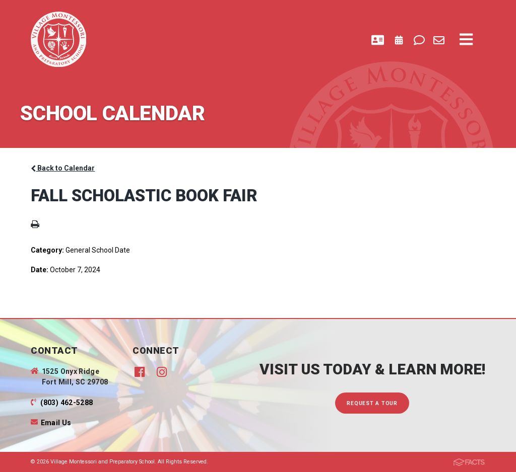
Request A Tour (372, 403)
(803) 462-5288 (66, 403)
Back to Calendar (63, 168)
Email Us (56, 423)
